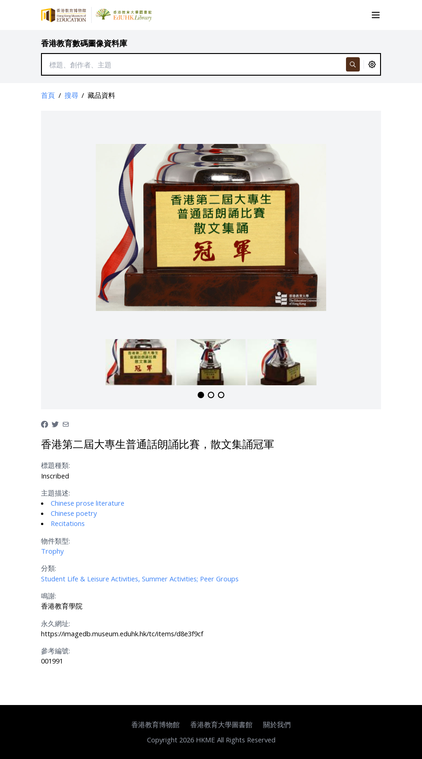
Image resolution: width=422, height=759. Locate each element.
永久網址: (55, 623)
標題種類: (55, 465)
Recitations (68, 523)
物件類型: (55, 540)
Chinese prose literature (87, 503)
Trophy (52, 551)
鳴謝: (48, 595)
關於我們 (277, 724)
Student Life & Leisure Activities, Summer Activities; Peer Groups (140, 578)
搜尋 (71, 95)
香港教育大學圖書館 (221, 724)
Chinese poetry (74, 513)
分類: (48, 568)
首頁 (48, 95)
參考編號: (55, 650)
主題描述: (55, 492)
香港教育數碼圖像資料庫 (84, 43)
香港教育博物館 (155, 724)
